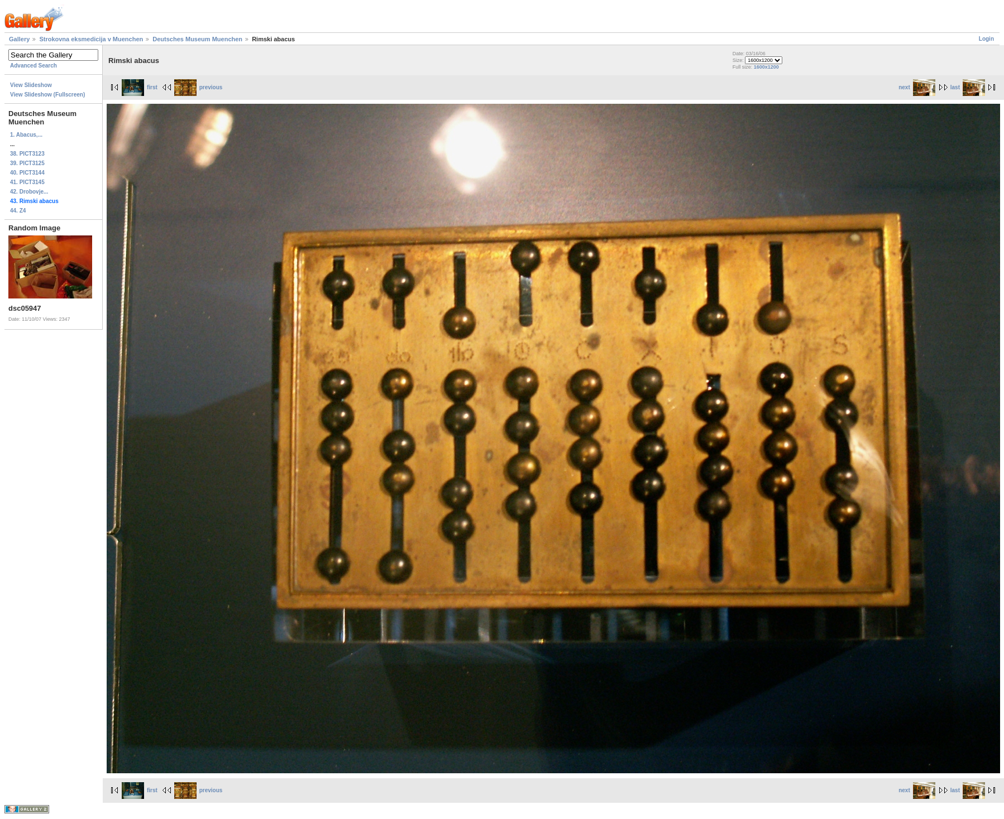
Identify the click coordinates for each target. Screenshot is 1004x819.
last (967, 87)
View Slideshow (31, 85)
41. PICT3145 (27, 182)
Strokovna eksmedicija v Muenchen (91, 39)
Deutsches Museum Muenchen (197, 39)
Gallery (19, 39)
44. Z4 (18, 211)
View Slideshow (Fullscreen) (47, 94)
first (139, 87)
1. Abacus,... (26, 135)
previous (198, 87)
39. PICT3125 (27, 163)
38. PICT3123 (27, 154)
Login (986, 39)
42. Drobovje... (29, 192)
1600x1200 (766, 67)
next (916, 87)
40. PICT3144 (27, 173)
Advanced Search (33, 65)
